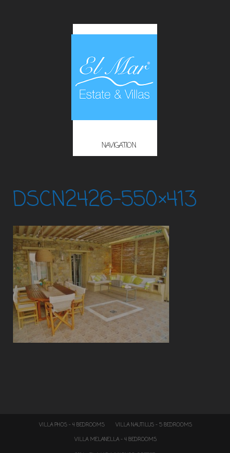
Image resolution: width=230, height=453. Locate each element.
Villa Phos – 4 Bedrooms (72, 425)
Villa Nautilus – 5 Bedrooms (154, 425)
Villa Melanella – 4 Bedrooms (115, 440)
